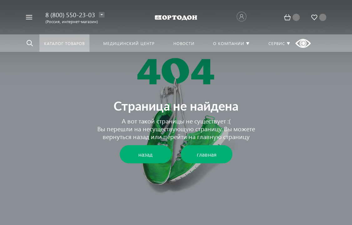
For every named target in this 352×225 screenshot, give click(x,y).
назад (141, 136)
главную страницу (223, 136)
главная (207, 154)
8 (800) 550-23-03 (70, 14)
